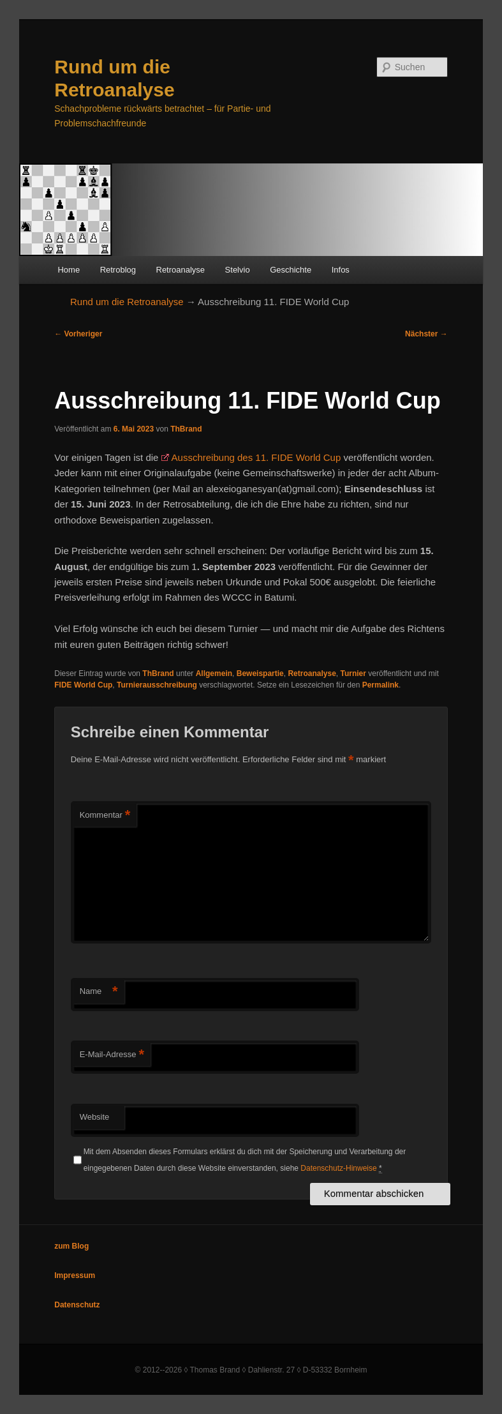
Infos (341, 270)
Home (68, 270)
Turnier (353, 673)
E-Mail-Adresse (112, 1055)
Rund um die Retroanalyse (127, 301)
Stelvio (237, 270)
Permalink (380, 685)
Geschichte (290, 270)
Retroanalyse (180, 270)
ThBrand (186, 429)
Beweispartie (260, 673)
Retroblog (118, 270)
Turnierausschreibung (157, 685)
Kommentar (105, 815)
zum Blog (71, 1246)
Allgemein (214, 673)
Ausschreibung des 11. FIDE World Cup (256, 457)
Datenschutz (77, 1304)
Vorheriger (78, 333)
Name (99, 991)
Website (95, 1117)
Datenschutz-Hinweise (338, 1168)
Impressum (74, 1275)
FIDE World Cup (83, 685)
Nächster (426, 333)
